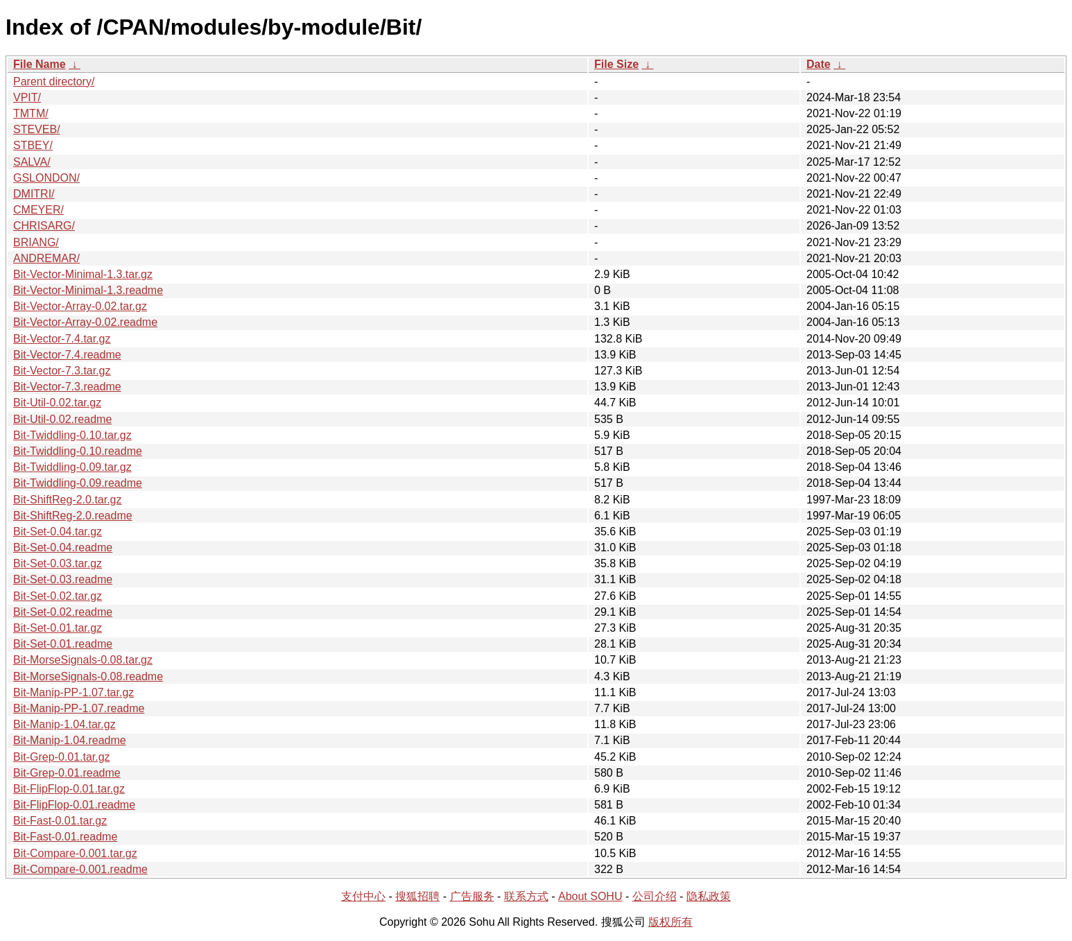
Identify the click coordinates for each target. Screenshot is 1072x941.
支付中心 (363, 896)
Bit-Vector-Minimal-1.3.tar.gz (83, 274)
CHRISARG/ (44, 226)
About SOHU (590, 896)
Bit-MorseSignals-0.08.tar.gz (83, 660)
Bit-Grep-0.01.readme (67, 773)
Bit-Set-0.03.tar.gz (57, 563)
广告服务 (472, 896)
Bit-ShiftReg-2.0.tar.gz (67, 500)
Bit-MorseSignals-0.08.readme (88, 676)
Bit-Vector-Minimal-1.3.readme (88, 290)
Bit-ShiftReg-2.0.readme (72, 515)
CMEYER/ (38, 210)
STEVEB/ (36, 129)
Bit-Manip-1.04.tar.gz (64, 724)
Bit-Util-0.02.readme (62, 419)
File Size (616, 64)
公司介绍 (654, 896)
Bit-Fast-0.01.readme (65, 837)
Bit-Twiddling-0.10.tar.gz (72, 435)
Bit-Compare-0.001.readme (80, 869)
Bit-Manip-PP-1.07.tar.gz (73, 692)
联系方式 (526, 896)
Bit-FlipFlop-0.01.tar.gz (69, 789)
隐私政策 (708, 896)
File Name (39, 64)
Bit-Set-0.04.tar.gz (57, 531)
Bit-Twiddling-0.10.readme (77, 451)
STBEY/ (33, 145)
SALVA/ (32, 162)
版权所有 (670, 922)
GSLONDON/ (46, 178)
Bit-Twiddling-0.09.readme (77, 483)
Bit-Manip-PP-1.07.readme (78, 708)
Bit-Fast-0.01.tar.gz (60, 821)
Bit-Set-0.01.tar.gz (57, 628)
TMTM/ (31, 113)
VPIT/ (27, 97)
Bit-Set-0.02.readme (62, 612)
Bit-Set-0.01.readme (62, 644)
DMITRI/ (34, 194)
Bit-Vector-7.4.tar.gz (62, 339)
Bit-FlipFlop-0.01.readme (74, 805)
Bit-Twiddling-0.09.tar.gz (72, 467)
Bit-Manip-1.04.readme (69, 740)
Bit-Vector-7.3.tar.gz (62, 371)
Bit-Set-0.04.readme (62, 547)
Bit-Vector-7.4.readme (67, 355)
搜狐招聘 (417, 896)
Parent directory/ (53, 81)
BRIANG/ (36, 242)
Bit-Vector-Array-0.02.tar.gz (80, 306)
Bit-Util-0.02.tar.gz (57, 402)
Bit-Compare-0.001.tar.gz (75, 853)
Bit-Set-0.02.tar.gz (57, 596)
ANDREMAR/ (46, 258)
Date (818, 64)
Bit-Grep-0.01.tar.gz (61, 757)
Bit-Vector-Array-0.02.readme (85, 322)
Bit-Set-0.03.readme (62, 579)
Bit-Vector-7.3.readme (67, 386)
